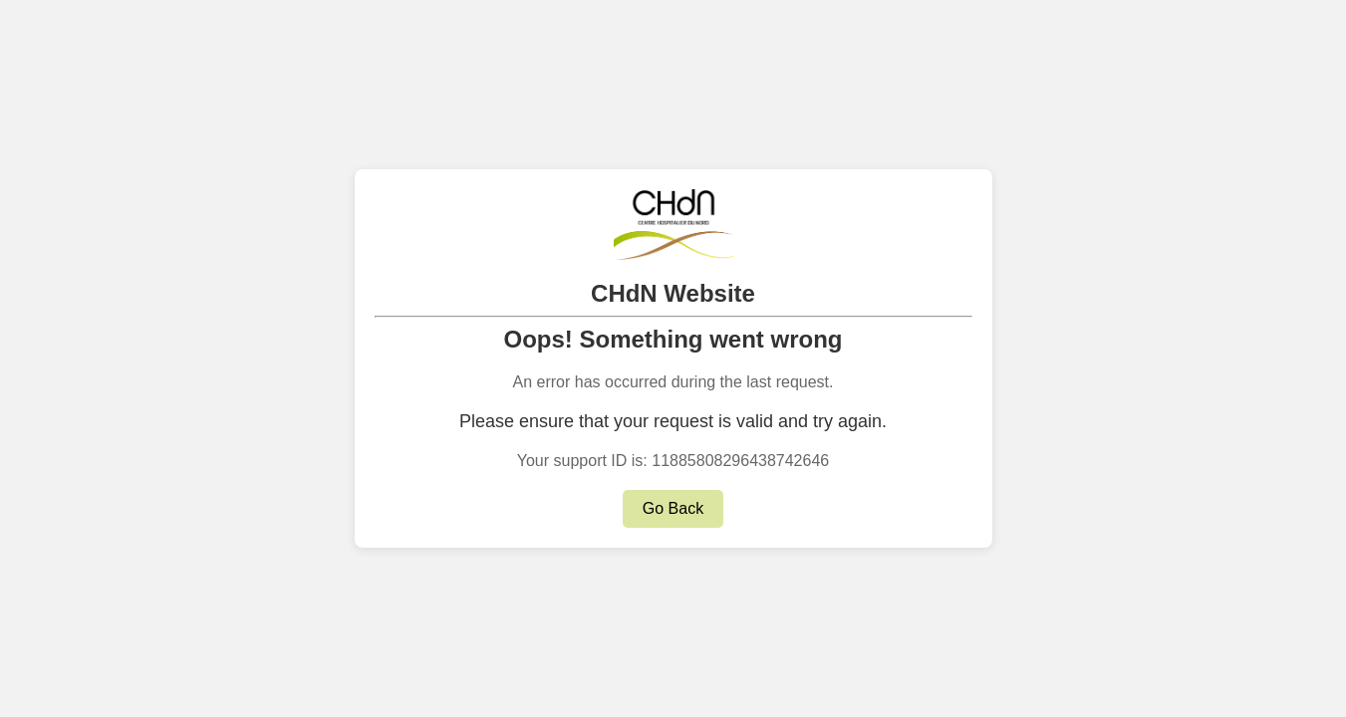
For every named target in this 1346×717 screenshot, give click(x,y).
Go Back (673, 508)
